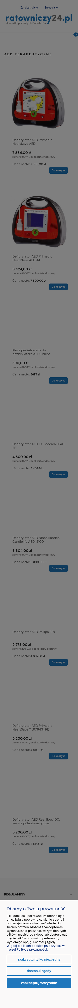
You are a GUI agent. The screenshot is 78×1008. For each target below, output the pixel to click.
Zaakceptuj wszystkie (39, 983)
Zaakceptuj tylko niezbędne (39, 959)
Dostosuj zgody (39, 971)
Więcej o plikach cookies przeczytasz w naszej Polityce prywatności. (36, 948)
